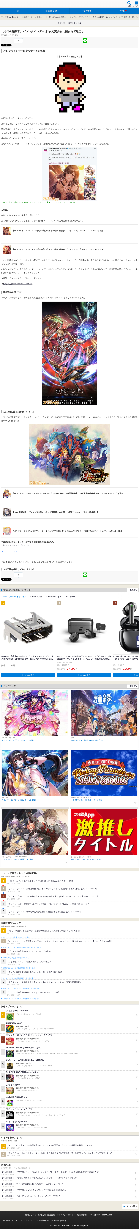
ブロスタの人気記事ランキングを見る (16, 958)
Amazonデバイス (53, 597)
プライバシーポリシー (65, 1215)
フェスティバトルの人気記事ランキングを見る (19, 978)
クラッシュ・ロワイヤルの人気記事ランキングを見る (21, 998)
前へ (15, 551)
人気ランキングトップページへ (15, 545)
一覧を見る (132, 590)
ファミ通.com (94, 1215)
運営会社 (51, 1215)
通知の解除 (82, 1215)
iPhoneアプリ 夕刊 (81, 17)
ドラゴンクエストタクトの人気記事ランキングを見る (21, 988)
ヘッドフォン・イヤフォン (14, 597)
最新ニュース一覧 (44, 17)
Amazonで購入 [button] (28, 675)
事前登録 (61, 23)
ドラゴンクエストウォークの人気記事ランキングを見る (22, 947)
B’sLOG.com (107, 1215)
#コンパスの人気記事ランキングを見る (16, 937)
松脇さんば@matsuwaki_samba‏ (17, 283)
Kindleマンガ (36, 597)
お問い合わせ (30, 1215)
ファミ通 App (10, 4)
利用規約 (42, 1215)
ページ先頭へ (131, 1206)
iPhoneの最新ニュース (62, 17)
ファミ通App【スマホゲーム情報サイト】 (17, 17)
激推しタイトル (74, 23)
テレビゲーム (71, 597)
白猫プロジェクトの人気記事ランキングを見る (19, 968)
